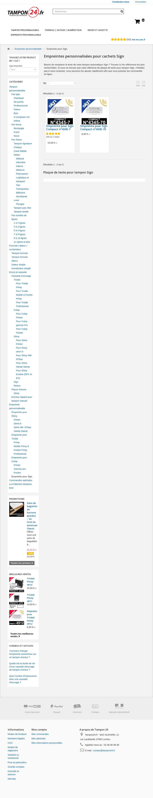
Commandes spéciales (20, 480)
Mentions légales (16, 738)
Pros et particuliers (17, 762)
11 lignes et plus (22, 242)
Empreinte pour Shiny (19, 414)
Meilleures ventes (20, 574)
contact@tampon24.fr (104, 750)
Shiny (17, 336)
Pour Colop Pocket (21, 331)
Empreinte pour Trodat (19, 437)
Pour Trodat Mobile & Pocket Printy (24, 295)
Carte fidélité (20, 151)
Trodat (17, 279)
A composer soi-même (22, 119)
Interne (19, 166)
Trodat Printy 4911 (31, 598)
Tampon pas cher (22, 207)
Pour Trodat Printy (22, 285)
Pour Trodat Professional (22, 304)
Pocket (17, 472)
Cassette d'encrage (21, 276)
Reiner (17, 385)
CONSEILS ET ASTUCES (21, 645)
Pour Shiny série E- (21, 349)
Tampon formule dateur (19, 259)
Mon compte (39, 729)
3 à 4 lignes (19, 226)
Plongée (20, 204)
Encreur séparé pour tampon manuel (21, 399)
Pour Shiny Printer (21, 342)
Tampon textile (21, 211)
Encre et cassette (98, 30)
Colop (17, 310)
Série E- (18, 423)
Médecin (20, 170)
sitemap (12, 778)
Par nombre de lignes (18, 217)
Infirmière (21, 162)
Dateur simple (18, 264)
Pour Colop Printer (21, 315)
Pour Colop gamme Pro (22, 323)
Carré (17, 132)
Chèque (18, 147)
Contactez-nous (120, 1)
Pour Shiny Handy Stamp (23, 365)
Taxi (18, 185)
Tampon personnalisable (25, 30)
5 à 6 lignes (19, 230)
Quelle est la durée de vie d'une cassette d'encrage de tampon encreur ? (22, 666)
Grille (138, 83)
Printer (17, 419)
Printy (17, 442)
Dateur (17, 109)
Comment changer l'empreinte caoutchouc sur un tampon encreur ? (22, 654)
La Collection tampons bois (20, 486)
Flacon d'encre (18, 389)
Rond (16, 136)
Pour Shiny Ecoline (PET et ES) (24, 374)
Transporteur (22, 189)
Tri (44, 83)
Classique (19, 98)
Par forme (16, 124)
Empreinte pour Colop (19, 459)
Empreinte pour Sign (21, 476)
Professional (20, 453)
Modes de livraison (17, 734)
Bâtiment (20, 192)
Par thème (16, 139)
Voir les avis (138, 39)
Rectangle (19, 128)
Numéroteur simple (21, 268)
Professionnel (21, 105)
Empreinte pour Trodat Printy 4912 (32, 617)
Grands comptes (16, 766)
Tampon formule (19, 253)
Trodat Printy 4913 (31, 581)
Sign (16, 382)
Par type (15, 94)
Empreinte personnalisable (26, 34)
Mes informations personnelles (46, 743)
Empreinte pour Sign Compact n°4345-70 (93, 127)
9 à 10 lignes (20, 238)
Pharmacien (22, 173)
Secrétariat (21, 196)
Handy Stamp (21, 431)
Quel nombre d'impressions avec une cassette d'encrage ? (23, 679)
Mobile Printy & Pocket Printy (21, 448)
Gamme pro (20, 469)
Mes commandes (40, 734)
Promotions (16, 498)
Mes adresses (38, 738)
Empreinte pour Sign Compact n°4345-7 (59, 127)
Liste (143, 83)
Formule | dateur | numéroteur (63, 30)
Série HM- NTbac (22, 427)
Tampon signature (23, 143)
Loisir (16, 200)
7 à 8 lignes (19, 234)
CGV (10, 743)
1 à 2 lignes (19, 223)
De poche (18, 102)
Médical (20, 158)
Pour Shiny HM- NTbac (24, 357)
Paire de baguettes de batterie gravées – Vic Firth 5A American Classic (33, 515)
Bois (16, 113)
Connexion (140, 1)
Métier (17, 154)
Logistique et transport (22, 179)
